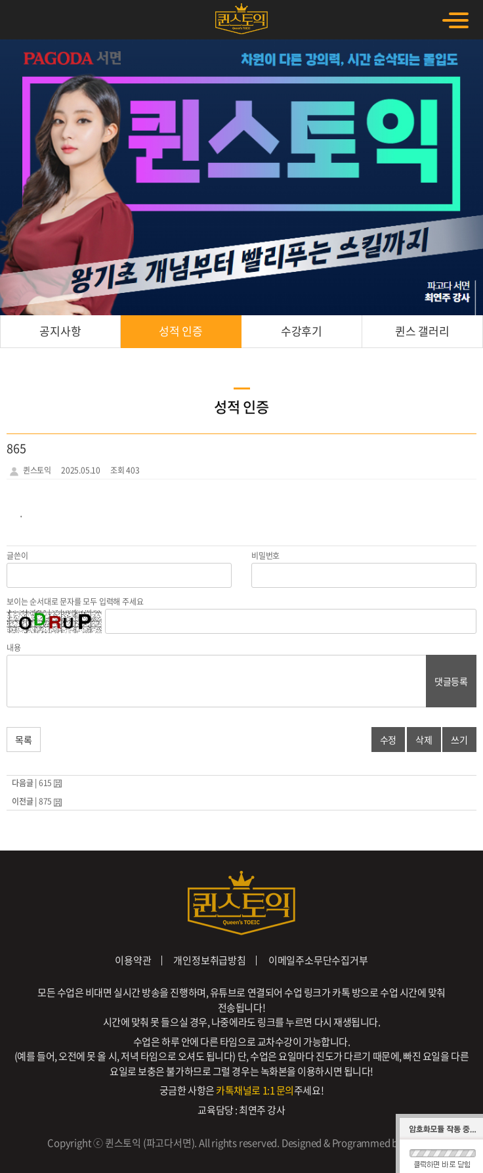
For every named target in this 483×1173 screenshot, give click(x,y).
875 (45, 801)
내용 (14, 648)
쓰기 (459, 739)
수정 (388, 739)
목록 (23, 739)
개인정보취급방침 (209, 960)
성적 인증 (181, 330)
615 (45, 783)
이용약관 (133, 960)
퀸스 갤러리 (422, 330)
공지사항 (60, 330)
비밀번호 (265, 556)
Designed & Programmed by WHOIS (359, 1143)
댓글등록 (451, 681)
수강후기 (301, 330)
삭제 (423, 739)
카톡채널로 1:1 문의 (255, 1090)
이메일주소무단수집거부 (318, 960)
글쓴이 (17, 556)
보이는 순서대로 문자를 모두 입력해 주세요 (75, 602)
